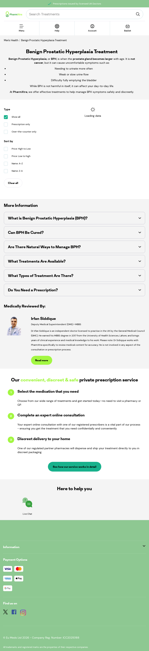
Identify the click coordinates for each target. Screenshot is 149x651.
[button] (74, 218)
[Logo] (14, 14)
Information (74, 547)
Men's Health (11, 40)
